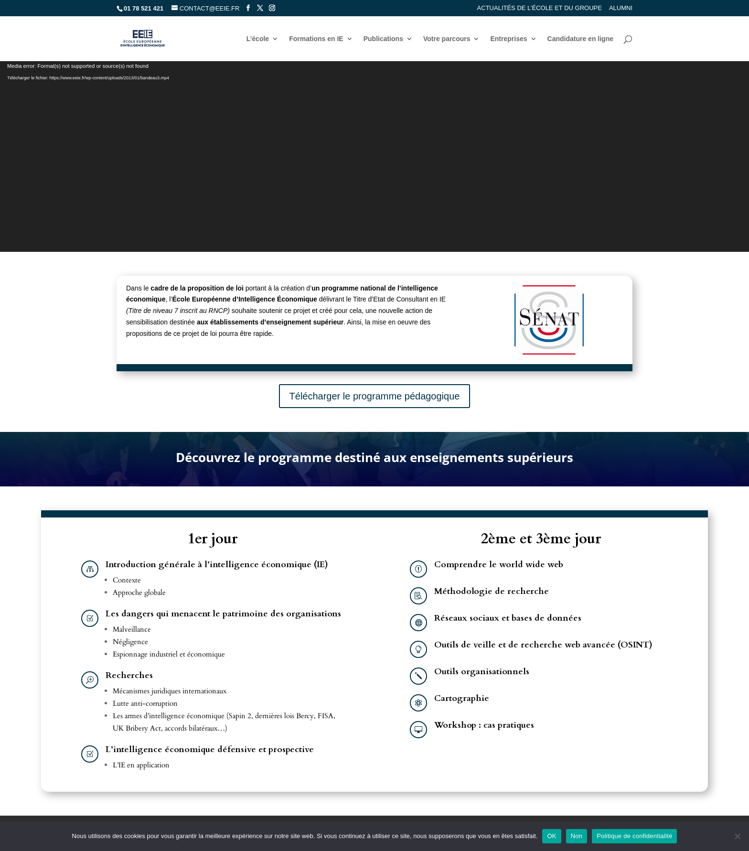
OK (551, 836)
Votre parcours (447, 39)
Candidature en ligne (580, 39)
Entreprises (508, 39)
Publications (383, 39)
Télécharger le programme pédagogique (374, 396)
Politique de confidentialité (634, 836)
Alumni (620, 8)
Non (577, 836)
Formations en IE (316, 39)
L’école (257, 39)
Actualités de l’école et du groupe (539, 8)
